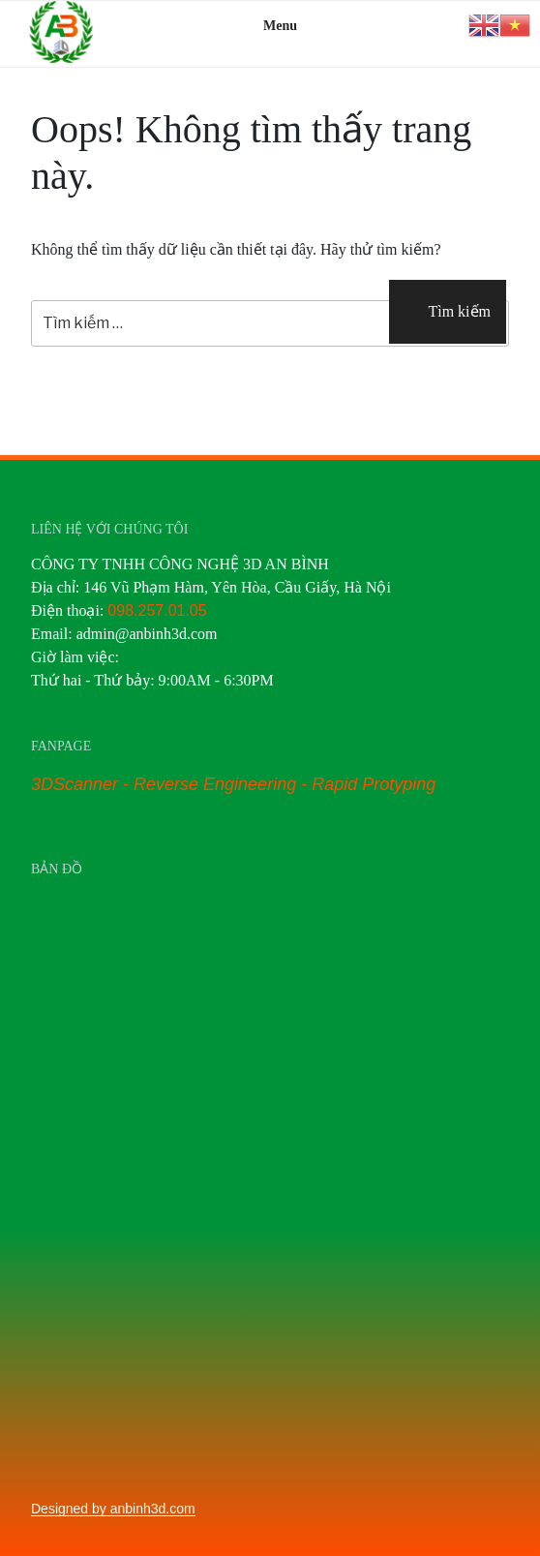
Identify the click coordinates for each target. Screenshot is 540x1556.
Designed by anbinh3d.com (113, 1508)
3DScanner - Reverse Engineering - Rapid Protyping (233, 784)
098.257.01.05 (156, 610)
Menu (270, 25)
